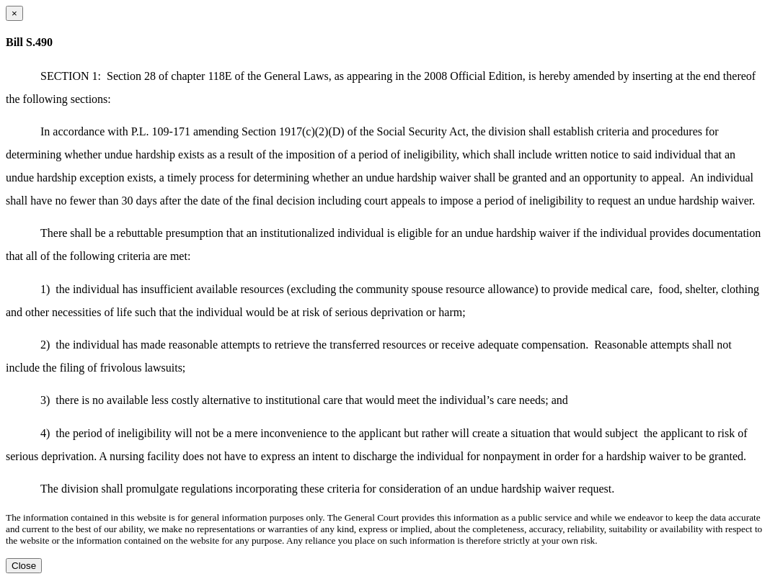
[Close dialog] (14, 13)
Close (24, 565)
